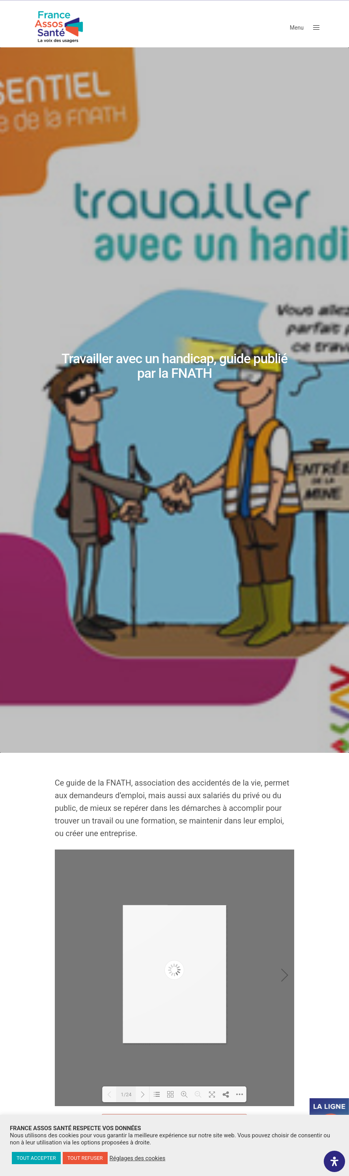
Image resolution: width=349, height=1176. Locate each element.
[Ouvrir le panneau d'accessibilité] (334, 1161)
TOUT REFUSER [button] (85, 1158)
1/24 (126, 1094)
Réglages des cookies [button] (138, 1158)
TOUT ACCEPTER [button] (36, 1158)
